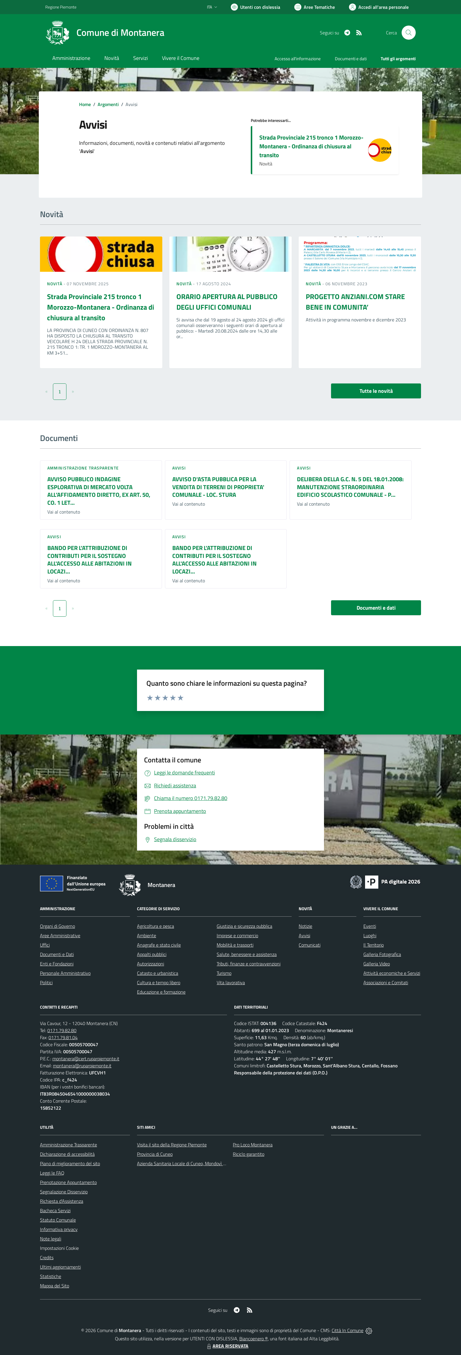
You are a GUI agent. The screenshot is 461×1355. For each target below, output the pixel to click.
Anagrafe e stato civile (159, 944)
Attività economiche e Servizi (391, 973)
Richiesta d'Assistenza (61, 1201)
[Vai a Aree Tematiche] (314, 7)
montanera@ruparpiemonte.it (82, 1065)
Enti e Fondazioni (57, 963)
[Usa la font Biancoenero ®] (255, 7)
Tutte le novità (376, 391)
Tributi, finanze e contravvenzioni (248, 963)
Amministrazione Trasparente (68, 1144)
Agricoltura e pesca (155, 926)
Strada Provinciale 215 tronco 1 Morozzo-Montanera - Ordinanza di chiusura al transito (311, 146)
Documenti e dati (376, 608)
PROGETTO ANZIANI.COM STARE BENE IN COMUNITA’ (355, 301)
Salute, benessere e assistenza (247, 954)
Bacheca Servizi (55, 1210)
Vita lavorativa (231, 982)
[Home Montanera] (104, 33)
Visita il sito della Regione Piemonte (172, 1144)
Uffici (45, 944)
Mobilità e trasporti (235, 944)
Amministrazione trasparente (83, 468)
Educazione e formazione (161, 991)
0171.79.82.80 (61, 1030)
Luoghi (369, 935)
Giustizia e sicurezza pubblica (244, 926)
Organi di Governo (57, 926)
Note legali (50, 1238)
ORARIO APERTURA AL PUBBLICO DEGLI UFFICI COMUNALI (227, 301)
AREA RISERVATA (227, 1345)
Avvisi (179, 468)
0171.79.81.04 (63, 1037)
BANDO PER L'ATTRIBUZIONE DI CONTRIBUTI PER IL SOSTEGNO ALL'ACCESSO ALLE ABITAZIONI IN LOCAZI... (89, 559)
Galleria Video (376, 963)
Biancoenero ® (253, 1338)
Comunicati (309, 944)
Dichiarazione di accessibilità (67, 1154)
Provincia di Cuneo (155, 1154)
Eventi (369, 926)
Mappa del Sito (54, 1285)
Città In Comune (347, 1330)
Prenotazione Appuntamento (68, 1182)
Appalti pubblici (151, 954)
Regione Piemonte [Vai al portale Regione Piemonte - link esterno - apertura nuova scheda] (60, 7)
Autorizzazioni (150, 963)
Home (85, 104)
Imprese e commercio (237, 935)
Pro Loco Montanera (253, 1144)
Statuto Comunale (58, 1219)
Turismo (224, 973)
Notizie (305, 926)
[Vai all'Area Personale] (379, 7)
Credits (47, 1257)
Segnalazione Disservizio (64, 1191)
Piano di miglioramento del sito (70, 1163)
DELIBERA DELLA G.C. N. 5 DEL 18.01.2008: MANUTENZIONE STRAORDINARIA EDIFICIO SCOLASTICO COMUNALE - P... (350, 486)
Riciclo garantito (248, 1154)
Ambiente (146, 935)
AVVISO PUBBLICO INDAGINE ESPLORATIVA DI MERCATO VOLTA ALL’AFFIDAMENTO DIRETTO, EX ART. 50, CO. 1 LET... (98, 490)
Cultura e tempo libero (158, 982)
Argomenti (108, 104)
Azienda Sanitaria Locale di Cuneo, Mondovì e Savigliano (191, 1163)
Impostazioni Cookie (59, 1248)
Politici (46, 982)
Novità (55, 284)
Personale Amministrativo (65, 973)
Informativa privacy (59, 1229)
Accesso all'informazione (298, 58)
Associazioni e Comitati (385, 982)
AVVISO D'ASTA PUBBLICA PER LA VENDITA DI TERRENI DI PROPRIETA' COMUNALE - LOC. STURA (218, 486)
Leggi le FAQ (52, 1172)
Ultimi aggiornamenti (60, 1266)
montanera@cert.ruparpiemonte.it (85, 1058)
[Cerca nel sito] (409, 33)
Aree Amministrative (60, 935)
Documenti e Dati (57, 954)
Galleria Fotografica (382, 954)
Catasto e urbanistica (157, 973)
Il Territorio (373, 944)
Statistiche (50, 1276)
